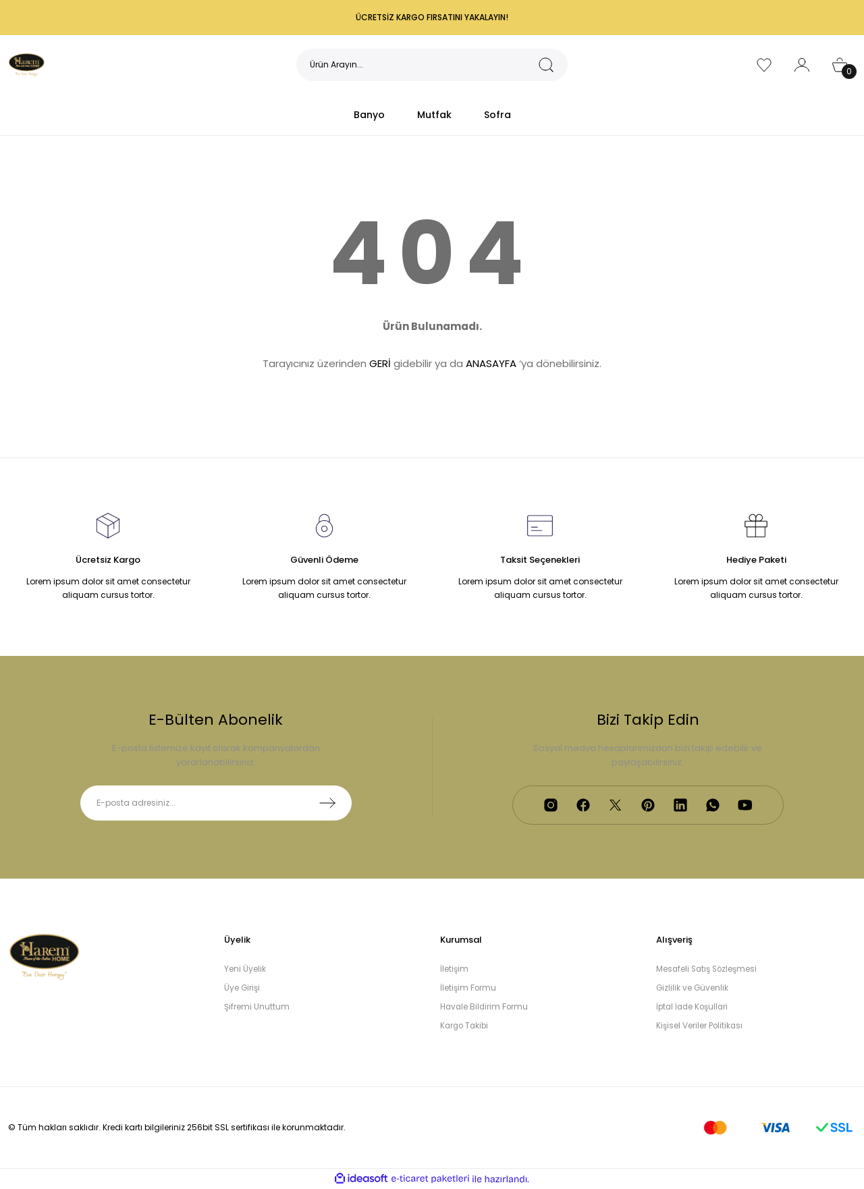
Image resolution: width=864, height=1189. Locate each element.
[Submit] (327, 803)
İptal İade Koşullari (694, 1007)
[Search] (432, 65)
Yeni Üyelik (245, 969)
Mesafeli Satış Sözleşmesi (708, 969)
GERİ (380, 363)
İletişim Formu (468, 988)
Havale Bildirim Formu (485, 1007)
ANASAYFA (491, 363)
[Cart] (840, 65)
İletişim (454, 969)
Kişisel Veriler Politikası (700, 1026)
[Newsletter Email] (216, 803)
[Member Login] (802, 65)
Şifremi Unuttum (257, 1007)
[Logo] (27, 64)
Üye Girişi (242, 988)
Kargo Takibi (465, 1026)
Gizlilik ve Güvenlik (693, 988)
